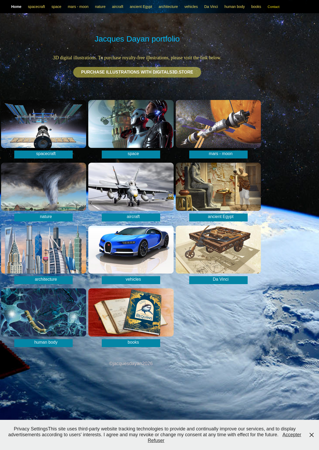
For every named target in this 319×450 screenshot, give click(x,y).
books (256, 6)
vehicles (191, 6)
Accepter (292, 434)
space (56, 6)
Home (16, 6)
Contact (274, 7)
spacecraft (36, 6)
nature (100, 6)
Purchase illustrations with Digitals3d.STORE (137, 72)
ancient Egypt (141, 6)
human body (234, 6)
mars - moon (78, 6)
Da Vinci (211, 6)
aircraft (117, 6)
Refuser (156, 440)
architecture (168, 6)
